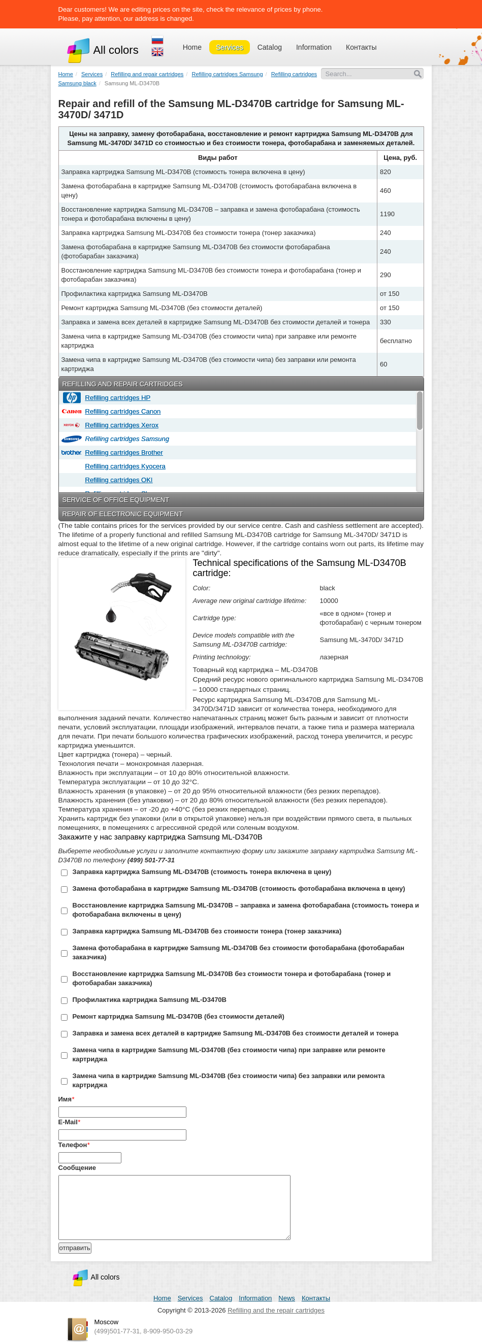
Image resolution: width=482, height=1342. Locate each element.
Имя (65, 1099)
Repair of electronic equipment (122, 514)
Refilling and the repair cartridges (276, 1310)
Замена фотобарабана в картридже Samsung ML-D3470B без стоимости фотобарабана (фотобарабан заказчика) (239, 952)
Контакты (361, 47)
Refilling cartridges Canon (121, 411)
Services (229, 47)
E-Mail (68, 1122)
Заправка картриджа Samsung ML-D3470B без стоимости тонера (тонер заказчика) (207, 931)
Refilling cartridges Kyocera (124, 466)
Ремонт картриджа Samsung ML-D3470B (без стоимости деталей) (178, 1016)
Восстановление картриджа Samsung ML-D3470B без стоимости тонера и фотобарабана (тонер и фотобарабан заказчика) (232, 978)
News (286, 1298)
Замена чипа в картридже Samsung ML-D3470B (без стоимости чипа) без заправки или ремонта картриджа (229, 1080)
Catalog (270, 47)
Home (192, 47)
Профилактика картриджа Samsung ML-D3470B (150, 999)
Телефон (72, 1145)
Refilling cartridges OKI (117, 480)
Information (314, 47)
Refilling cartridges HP (116, 397)
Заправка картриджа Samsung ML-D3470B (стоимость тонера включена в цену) (202, 872)
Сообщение (77, 1167)
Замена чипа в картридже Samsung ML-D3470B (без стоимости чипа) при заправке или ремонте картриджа (229, 1054)
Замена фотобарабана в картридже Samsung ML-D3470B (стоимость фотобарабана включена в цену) (239, 888)
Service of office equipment (116, 500)
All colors (102, 50)
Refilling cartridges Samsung (125, 439)
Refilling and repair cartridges (122, 384)
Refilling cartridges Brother (122, 452)
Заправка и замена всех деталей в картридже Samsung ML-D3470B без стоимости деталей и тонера (236, 1033)
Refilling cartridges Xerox (120, 425)
